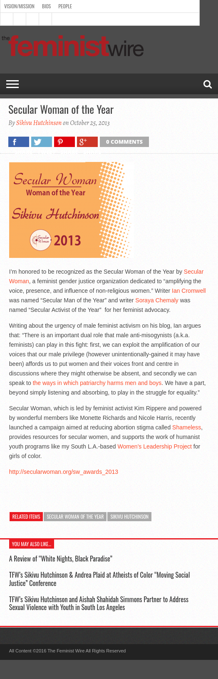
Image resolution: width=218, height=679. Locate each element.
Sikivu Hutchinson (39, 122)
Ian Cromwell (189, 290)
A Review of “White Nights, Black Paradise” (60, 559)
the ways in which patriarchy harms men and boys (97, 383)
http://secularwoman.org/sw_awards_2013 (63, 471)
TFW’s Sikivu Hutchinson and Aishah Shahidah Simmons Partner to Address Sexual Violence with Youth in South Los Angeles (98, 603)
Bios (46, 6)
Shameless (186, 427)
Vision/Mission (19, 6)
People (65, 6)
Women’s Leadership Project (155, 446)
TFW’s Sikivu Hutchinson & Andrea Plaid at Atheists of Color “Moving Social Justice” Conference (99, 579)
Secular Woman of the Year (75, 516)
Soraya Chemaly (157, 300)
